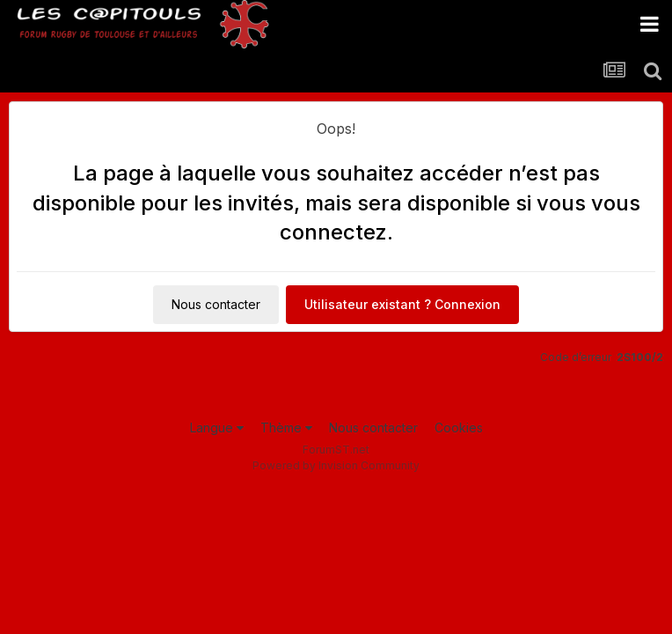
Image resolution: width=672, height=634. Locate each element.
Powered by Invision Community (336, 465)
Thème (286, 427)
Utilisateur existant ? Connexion (402, 304)
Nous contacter (216, 304)
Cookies (459, 427)
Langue (217, 427)
